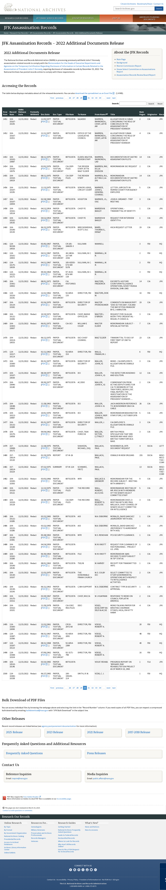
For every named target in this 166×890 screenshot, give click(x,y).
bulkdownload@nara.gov (37, 710)
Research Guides (67, 823)
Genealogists (36, 827)
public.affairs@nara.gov (103, 778)
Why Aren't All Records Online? (67, 845)
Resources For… (39, 823)
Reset (160, 104)
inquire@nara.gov (19, 778)
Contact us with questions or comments (17, 810)
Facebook (70, 869)
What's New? (91, 823)
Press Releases (96, 753)
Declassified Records (66, 838)
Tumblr (83, 869)
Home (6, 33)
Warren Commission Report (129, 66)
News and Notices (92, 827)
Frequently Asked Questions (24, 753)
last (114, 98)
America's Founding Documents (149, 18)
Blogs (91, 869)
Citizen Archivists (128, 3)
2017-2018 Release (139, 732)
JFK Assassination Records (40, 33)
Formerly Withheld (34, 113)
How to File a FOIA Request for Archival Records (68, 850)
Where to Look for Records (68, 841)
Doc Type (57, 114)
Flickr (95, 869)
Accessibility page (64, 799)
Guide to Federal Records (68, 835)
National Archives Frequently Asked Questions (69, 831)
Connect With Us (83, 865)
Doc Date (45, 114)
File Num (70, 114)
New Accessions (91, 830)
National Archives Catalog (14, 836)
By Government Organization (15, 833)
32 (92, 98)
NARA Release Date (22, 112)
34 (100, 98)
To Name (82, 114)
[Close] (163, 866)
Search (159, 8)
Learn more (142, 885)
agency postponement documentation (59, 726)
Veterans (34, 841)
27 (74, 98)
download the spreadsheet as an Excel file (93, 93)
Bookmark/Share (144, 3)
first (52, 98)
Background (122, 62)
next (108, 98)
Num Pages (142, 113)
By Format (8, 830)
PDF (43, 121)
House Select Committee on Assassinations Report (136, 70)
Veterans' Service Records (49, 18)
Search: (115, 103)
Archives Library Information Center (15, 848)
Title (112, 114)
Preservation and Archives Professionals (41, 834)
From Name (101, 114)
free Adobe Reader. (32, 797)
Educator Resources (83, 18)
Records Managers (38, 838)
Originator (152, 114)
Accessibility (61, 879)
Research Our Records (16, 18)
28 (77, 98)
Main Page (121, 59)
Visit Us (116, 18)
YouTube (87, 869)
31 (89, 98)
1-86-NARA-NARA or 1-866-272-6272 (83, 886)
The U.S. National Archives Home (34, 7)
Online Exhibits (9, 852)
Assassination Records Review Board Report (136, 75)
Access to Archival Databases (11, 843)
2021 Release (95, 732)
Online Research (13, 823)
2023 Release (55, 732)
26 (70, 98)
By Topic (7, 827)
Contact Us (158, 3)
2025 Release (14, 732)
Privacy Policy (73, 879)
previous (59, 98)
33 (96, 98)
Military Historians (38, 830)
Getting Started (64, 827)
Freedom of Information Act (90, 879)
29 (81, 98)
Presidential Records (12, 839)
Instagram (78, 869)
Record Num (13, 113)
